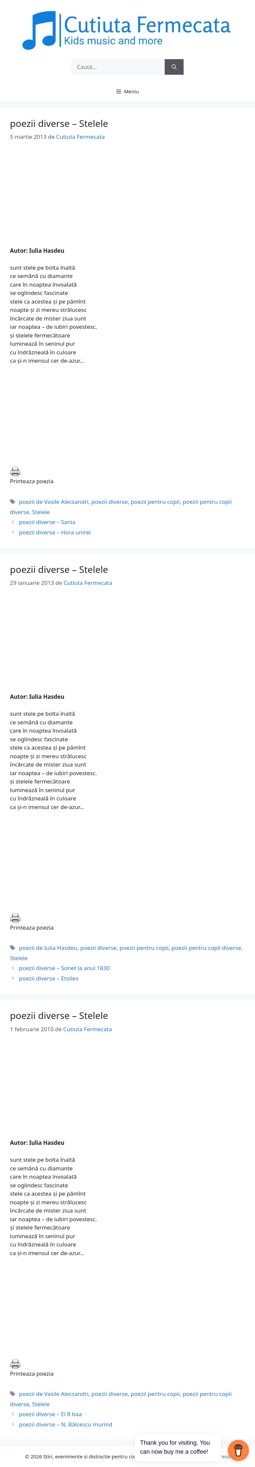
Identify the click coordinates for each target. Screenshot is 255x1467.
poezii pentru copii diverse (206, 948)
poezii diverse (109, 501)
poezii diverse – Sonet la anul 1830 (64, 968)
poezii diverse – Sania (47, 522)
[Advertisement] (127, 199)
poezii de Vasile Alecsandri (53, 501)
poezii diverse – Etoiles (48, 978)
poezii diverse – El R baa (50, 1414)
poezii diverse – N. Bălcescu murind (65, 1424)
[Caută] (174, 67)
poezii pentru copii (155, 501)
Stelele (41, 512)
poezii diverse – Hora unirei (55, 532)
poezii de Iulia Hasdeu (48, 948)
